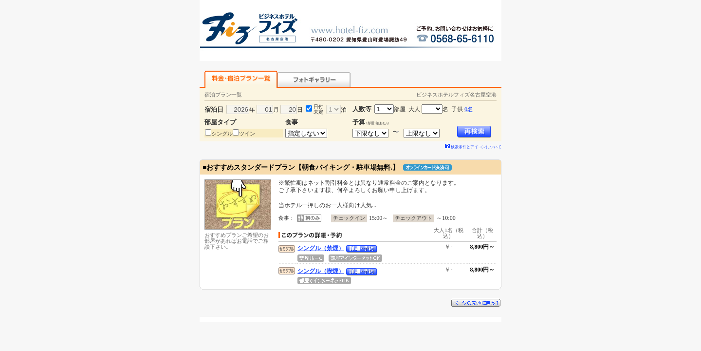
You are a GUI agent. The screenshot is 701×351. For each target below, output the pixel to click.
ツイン (247, 133)
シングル (222, 133)
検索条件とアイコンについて (473, 147)
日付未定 (318, 109)
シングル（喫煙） (320, 271)
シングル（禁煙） (320, 248)
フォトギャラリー (313, 79)
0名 (468, 109)
